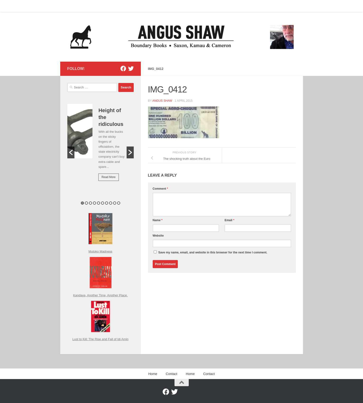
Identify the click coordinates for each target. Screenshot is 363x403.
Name (158, 220)
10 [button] (118, 203)
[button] (70, 152)
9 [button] (114, 203)
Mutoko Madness (100, 251)
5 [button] (98, 203)
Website (158, 235)
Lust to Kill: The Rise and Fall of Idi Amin (100, 339)
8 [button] (110, 203)
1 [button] (82, 203)
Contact (85, 6)
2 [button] (86, 203)
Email (229, 220)
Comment (160, 188)
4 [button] (94, 203)
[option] (100, 146)
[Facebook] (123, 68)
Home (68, 6)
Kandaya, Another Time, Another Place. (100, 295)
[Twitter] (131, 68)
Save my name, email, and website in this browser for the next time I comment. (212, 252)
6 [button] (102, 203)
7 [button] (106, 203)
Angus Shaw (162, 100)
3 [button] (90, 203)
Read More (108, 177)
